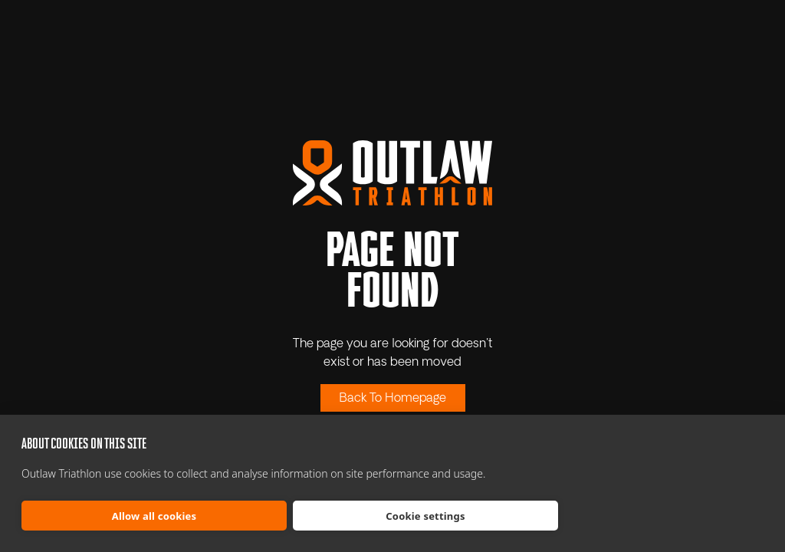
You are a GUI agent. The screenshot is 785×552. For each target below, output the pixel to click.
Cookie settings (425, 516)
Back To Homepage (393, 399)
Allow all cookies (154, 516)
